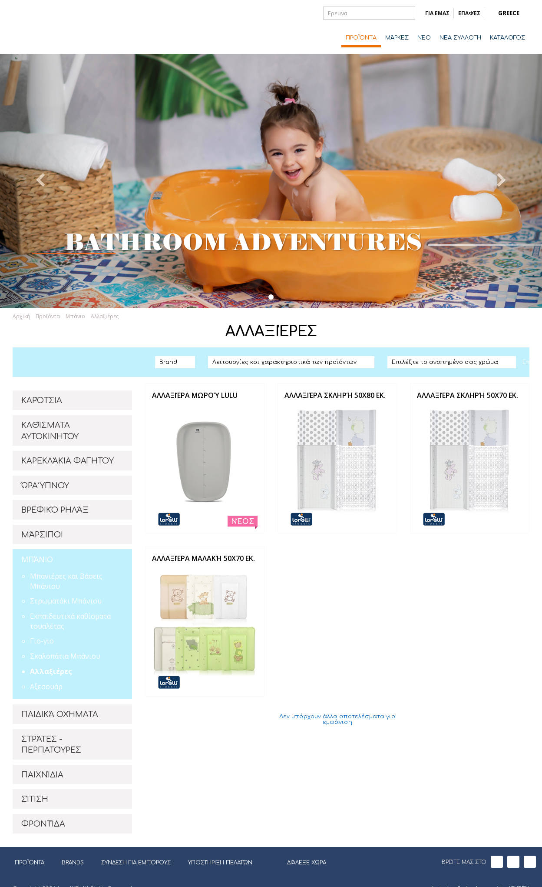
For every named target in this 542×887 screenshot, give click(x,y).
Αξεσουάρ (46, 686)
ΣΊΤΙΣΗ (34, 799)
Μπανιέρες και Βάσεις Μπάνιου (66, 581)
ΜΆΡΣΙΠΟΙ (42, 534)
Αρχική (21, 316)
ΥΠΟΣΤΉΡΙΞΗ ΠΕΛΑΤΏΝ (220, 863)
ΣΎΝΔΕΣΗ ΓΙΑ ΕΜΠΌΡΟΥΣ (136, 863)
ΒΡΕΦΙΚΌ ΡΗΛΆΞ (55, 510)
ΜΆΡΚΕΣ (397, 38)
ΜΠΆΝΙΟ (37, 559)
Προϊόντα (48, 316)
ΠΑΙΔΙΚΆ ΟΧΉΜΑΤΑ (59, 714)
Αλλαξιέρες (105, 316)
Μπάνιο (75, 316)
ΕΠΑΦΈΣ (469, 13)
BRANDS (76, 863)
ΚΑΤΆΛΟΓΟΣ (507, 38)
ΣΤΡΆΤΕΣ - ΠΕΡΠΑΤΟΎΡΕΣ (51, 745)
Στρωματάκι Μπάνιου (66, 601)
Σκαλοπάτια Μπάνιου (65, 656)
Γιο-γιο (42, 641)
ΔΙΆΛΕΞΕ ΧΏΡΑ (301, 862)
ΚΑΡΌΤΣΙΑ (41, 400)
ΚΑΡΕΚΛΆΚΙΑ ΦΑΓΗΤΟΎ (67, 461)
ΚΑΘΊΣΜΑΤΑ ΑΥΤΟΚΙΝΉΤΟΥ (50, 431)
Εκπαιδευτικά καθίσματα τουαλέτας (70, 621)
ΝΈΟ (424, 38)
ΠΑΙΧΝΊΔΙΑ (42, 774)
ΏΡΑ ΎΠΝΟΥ (45, 485)
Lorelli (47, 27)
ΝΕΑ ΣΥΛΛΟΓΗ (460, 38)
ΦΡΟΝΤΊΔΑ (43, 824)
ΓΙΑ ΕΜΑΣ (437, 13)
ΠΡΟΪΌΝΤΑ (361, 38)
